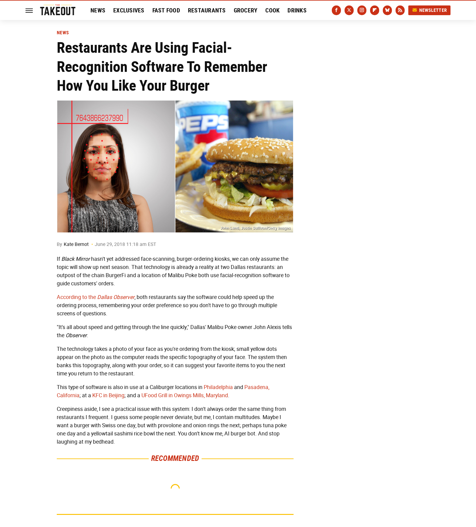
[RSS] (400, 10)
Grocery (246, 10)
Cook (272, 10)
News (97, 10)
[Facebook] (336, 10)
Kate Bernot (76, 244)
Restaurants (207, 10)
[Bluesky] (387, 10)
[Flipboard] (374, 10)
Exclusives (128, 10)
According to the (95, 297)
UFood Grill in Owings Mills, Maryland (184, 395)
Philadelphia (218, 387)
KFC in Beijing (108, 395)
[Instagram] (361, 10)
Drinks (297, 10)
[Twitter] (349, 10)
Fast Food (166, 10)
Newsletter (429, 10)
